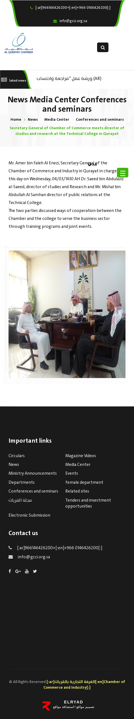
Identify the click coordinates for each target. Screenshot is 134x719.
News (33, 119)
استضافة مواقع (63, 707)
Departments (22, 482)
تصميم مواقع (85, 707)
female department (84, 482)
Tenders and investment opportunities (88, 503)
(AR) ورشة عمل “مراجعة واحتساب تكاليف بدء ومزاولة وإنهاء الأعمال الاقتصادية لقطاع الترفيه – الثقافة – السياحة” (71, 78)
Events (71, 473)
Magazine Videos (80, 456)
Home (16, 119)
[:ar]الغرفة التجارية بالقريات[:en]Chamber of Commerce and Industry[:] (84, 685)
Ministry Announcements (33, 473)
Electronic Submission (29, 515)
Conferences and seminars (100, 119)
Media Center (56, 119)
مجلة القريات (20, 500)
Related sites (77, 491)
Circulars (17, 456)
